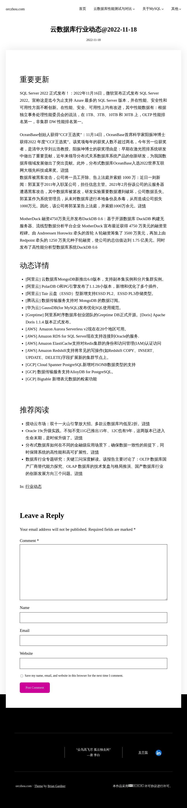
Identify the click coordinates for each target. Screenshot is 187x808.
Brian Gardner (56, 785)
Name (24, 607)
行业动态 (33, 486)
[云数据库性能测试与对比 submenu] (134, 9)
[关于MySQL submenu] (163, 9)
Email (24, 630)
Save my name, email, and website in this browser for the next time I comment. (74, 675)
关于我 (143, 752)
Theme (38, 785)
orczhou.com (15, 9)
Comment (29, 540)
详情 (64, 170)
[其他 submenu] (180, 9)
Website (26, 653)
